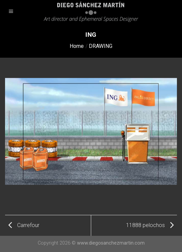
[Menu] (11, 12)
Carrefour (23, 225)
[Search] (174, 11)
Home (77, 46)
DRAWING (100, 46)
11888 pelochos (150, 225)
